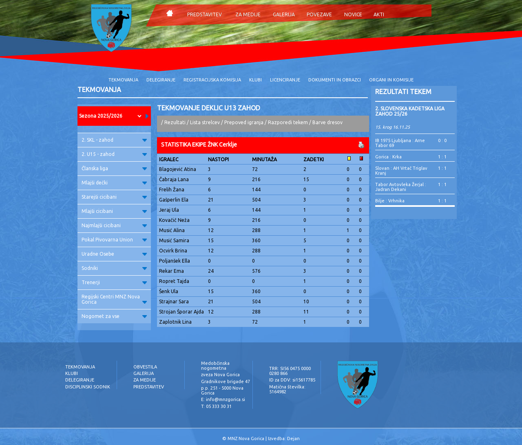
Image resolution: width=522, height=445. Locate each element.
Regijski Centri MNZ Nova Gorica (114, 299)
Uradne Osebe (114, 253)
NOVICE (353, 14)
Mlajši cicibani (114, 211)
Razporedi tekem (288, 122)
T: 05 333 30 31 (216, 406)
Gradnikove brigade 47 (225, 381)
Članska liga (114, 168)
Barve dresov (327, 122)
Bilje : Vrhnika (390, 200)
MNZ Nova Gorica (246, 438)
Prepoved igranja (244, 122)
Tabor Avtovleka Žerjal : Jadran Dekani (400, 187)
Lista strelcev (205, 122)
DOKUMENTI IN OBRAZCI (334, 79)
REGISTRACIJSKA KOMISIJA (212, 79)
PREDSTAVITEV (204, 14)
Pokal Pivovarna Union (114, 239)
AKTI (379, 14)
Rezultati (175, 122)
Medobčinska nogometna (215, 365)
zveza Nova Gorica (220, 374)
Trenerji (114, 282)
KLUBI (255, 79)
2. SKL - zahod (114, 139)
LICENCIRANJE (285, 79)
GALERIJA (284, 14)
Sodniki (114, 268)
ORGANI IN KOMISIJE (391, 79)
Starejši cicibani (114, 196)
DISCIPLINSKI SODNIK (87, 386)
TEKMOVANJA (123, 79)
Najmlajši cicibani (114, 225)
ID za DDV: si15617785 (292, 379)
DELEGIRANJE (160, 79)
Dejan (293, 438)
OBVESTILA (145, 366)
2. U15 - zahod (114, 154)
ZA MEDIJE (248, 14)
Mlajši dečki (114, 182)
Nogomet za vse (114, 316)
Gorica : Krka (388, 156)
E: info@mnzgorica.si (223, 399)
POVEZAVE (319, 14)
